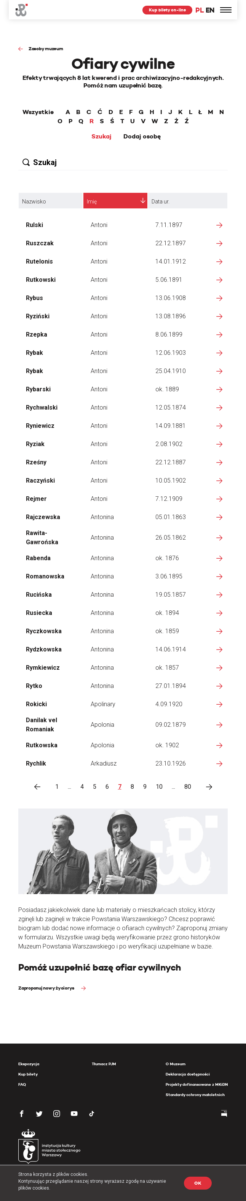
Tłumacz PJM (104, 1063)
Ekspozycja (28, 1063)
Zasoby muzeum (46, 48)
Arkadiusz (104, 763)
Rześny (36, 462)
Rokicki (36, 704)
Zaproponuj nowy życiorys (46, 988)
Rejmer (36, 498)
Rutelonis (39, 261)
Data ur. (160, 202)
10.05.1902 (170, 480)
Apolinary (103, 704)
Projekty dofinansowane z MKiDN (197, 1084)
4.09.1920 (168, 704)
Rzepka (36, 334)
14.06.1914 (170, 649)
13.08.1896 (170, 316)
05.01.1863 (170, 517)
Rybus (34, 298)
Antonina (102, 517)
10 (159, 786)
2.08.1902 (168, 444)
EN (210, 10)
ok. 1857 (167, 667)
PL (199, 10)
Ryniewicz (40, 425)
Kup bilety (28, 1074)
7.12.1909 (168, 498)
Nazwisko (34, 202)
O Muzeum (175, 1063)
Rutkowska (42, 745)
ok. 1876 (167, 558)
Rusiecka (39, 612)
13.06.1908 (170, 298)
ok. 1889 (167, 389)
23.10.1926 (170, 763)
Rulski (34, 225)
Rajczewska (43, 517)
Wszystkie (38, 112)
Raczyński (40, 480)
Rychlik (36, 763)
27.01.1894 (170, 685)
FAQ (22, 1084)
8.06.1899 (168, 334)
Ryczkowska (44, 631)
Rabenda (38, 558)
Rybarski (38, 389)
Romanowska (45, 576)
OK (197, 1183)
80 (187, 786)
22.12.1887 (170, 462)
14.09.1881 (170, 425)
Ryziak (35, 444)
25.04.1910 (170, 371)
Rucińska (39, 594)
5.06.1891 (168, 279)
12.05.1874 (170, 407)
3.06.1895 (168, 576)
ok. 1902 (167, 745)
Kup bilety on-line (167, 10)
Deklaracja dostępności (188, 1074)
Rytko (34, 685)
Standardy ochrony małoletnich (195, 1094)
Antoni (99, 225)
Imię (92, 202)
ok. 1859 (167, 631)
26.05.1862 (170, 537)
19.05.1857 (170, 594)
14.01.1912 (170, 261)
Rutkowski (41, 279)
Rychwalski (42, 407)
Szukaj (101, 136)
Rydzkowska (44, 649)
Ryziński (38, 316)
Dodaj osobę (142, 136)
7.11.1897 (168, 225)
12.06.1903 (170, 352)
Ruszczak (40, 243)
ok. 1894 (167, 612)
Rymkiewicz (43, 667)
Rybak (34, 352)
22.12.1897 (170, 243)
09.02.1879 (170, 724)
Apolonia (102, 724)
